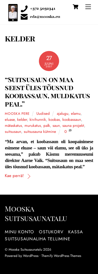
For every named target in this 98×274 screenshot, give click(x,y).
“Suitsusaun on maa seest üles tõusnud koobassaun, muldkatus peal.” (47, 91)
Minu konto (19, 232)
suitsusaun (13, 131)
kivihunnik (38, 119)
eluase (10, 119)
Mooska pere (17, 113)
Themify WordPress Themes (61, 255)
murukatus (32, 125)
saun (56, 125)
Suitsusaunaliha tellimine (37, 239)
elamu (76, 113)
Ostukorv (51, 232)
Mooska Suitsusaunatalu (25, 249)
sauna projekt (73, 125)
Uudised (43, 113)
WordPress (30, 255)
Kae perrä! (14, 176)
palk (46, 125)
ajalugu (62, 113)
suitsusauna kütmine (40, 131)
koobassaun (71, 119)
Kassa (75, 232)
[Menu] (88, 7)
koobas (54, 119)
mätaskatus (13, 125)
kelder (22, 119)
